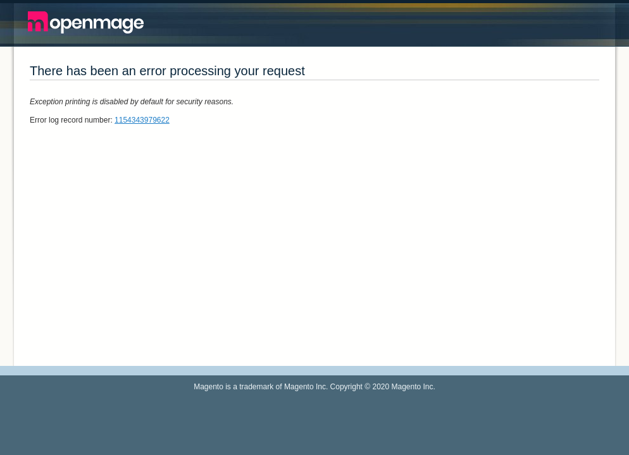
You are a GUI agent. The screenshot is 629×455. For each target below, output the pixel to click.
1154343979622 (142, 120)
